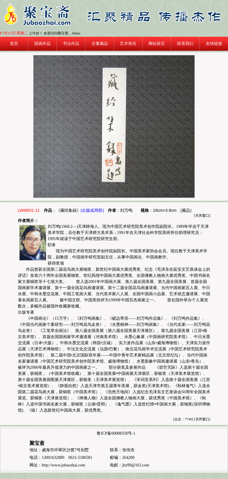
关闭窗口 (202, 216)
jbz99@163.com (135, 465)
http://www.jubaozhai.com (63, 465)
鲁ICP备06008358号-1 (116, 433)
